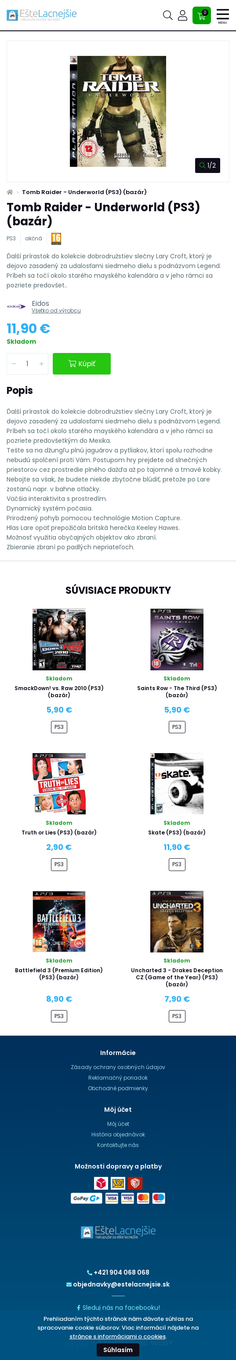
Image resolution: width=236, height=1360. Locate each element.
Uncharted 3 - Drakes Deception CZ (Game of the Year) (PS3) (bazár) (177, 977)
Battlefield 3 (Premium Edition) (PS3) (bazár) (59, 974)
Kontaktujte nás (118, 1145)
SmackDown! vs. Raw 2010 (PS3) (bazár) (59, 691)
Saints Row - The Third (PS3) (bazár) (177, 691)
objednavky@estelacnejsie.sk (118, 1284)
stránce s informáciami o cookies (117, 1336)
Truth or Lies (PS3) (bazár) (59, 832)
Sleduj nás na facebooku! (118, 1307)
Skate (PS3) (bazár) (177, 832)
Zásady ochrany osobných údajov (118, 1067)
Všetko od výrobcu (56, 310)
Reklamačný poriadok (118, 1077)
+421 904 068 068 (118, 1272)
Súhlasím (118, 1349)
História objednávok (118, 1134)
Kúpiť (81, 364)
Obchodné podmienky (118, 1088)
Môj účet (118, 1124)
